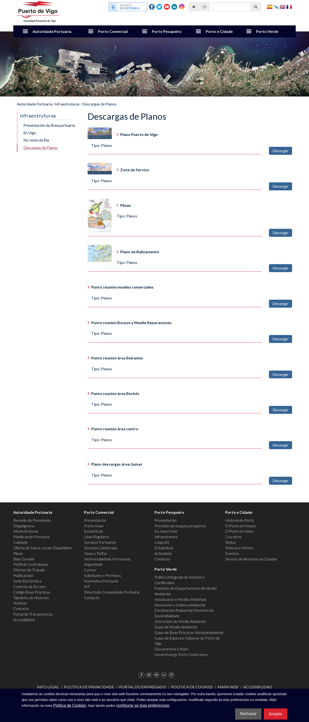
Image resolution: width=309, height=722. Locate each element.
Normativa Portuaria (101, 581)
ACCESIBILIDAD (257, 687)
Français (289, 6)
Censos (90, 569)
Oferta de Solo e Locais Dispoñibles (42, 547)
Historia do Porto (239, 520)
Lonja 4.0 (161, 542)
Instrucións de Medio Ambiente (180, 621)
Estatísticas (93, 531)
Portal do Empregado (142, 687)
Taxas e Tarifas (95, 553)
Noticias (20, 603)
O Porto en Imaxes (240, 525)
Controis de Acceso (29, 586)
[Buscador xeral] (236, 6)
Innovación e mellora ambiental (179, 605)
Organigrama (23, 525)
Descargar (280, 150)
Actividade (163, 553)
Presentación (95, 520)
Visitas (230, 542)
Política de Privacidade (89, 687)
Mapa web (228, 687)
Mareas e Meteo (239, 547)
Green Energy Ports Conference (181, 654)
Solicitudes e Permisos (102, 575)
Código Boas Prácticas (31, 592)
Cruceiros (233, 536)
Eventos (232, 553)
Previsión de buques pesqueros (180, 525)
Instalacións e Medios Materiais (180, 599)
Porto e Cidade (219, 31)
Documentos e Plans (171, 649)
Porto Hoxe (94, 525)
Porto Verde (267, 31)
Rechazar (248, 714)
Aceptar (275, 714)
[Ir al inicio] (194, 6)
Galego (276, 6)
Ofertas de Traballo (29, 569)
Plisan (18, 553)
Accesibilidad (24, 619)
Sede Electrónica (27, 581)
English (283, 6)
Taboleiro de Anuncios (31, 597)
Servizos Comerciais (100, 547)
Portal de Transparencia (32, 614)
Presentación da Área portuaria (49, 125)
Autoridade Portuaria (52, 31)
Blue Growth (23, 559)
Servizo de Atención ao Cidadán (251, 559)
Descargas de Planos (99, 104)
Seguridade (93, 564)
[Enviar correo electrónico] (204, 6)
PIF (87, 586)
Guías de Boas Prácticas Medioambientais (189, 632)
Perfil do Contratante (30, 564)
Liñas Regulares (96, 536)
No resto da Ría (36, 140)
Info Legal (48, 687)
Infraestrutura (166, 536)
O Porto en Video (239, 531)
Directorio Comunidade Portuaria (111, 592)
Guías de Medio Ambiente (175, 627)
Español (270, 6)
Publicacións (23, 575)
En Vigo (29, 132)
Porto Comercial (113, 31)
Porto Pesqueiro (167, 31)
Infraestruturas (67, 104)
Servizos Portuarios (100, 542)
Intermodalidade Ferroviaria (107, 559)
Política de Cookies (191, 687)
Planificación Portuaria (31, 536)
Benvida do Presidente (32, 520)
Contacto (21, 608)
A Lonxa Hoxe (165, 531)
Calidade (20, 542)
